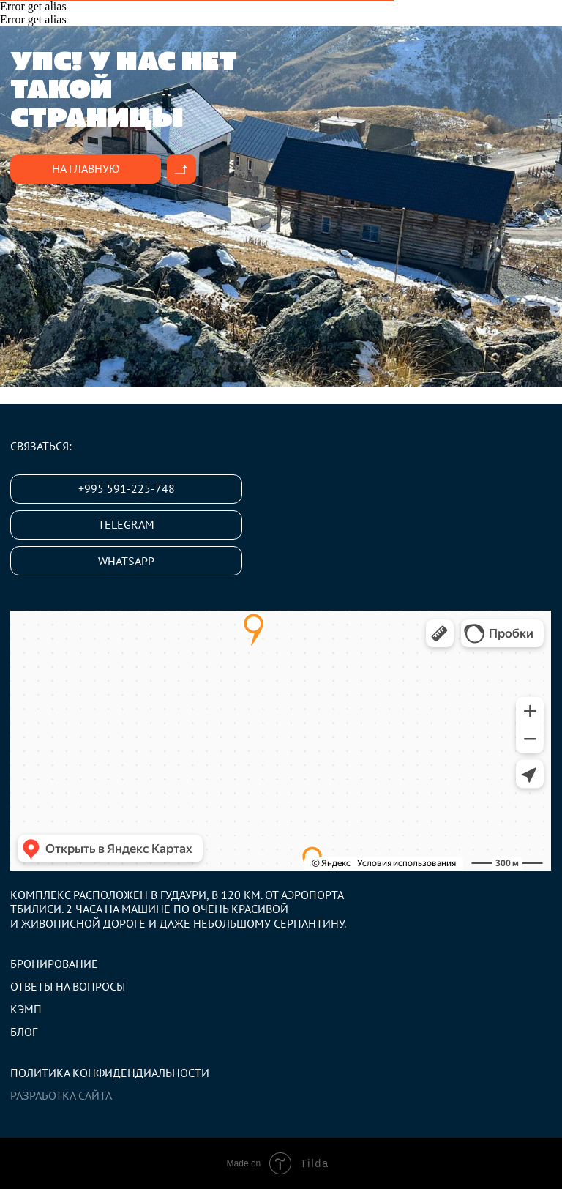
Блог (23, 1031)
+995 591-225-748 (126, 488)
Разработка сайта (61, 1095)
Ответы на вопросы (67, 986)
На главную (85, 168)
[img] (181, 169)
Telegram (126, 524)
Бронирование (54, 963)
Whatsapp (126, 561)
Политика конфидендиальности (109, 1072)
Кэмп (26, 1009)
